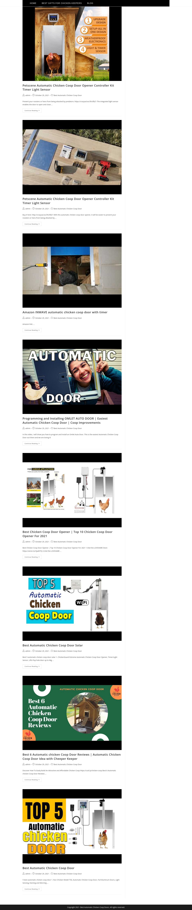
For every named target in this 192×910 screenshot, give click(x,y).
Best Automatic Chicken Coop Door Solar (53, 645)
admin (27, 95)
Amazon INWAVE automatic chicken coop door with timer (65, 312)
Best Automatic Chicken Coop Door (68, 95)
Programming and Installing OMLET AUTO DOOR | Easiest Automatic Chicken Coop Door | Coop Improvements (65, 420)
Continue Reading (33, 109)
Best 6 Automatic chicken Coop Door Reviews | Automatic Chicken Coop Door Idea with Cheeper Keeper (72, 756)
